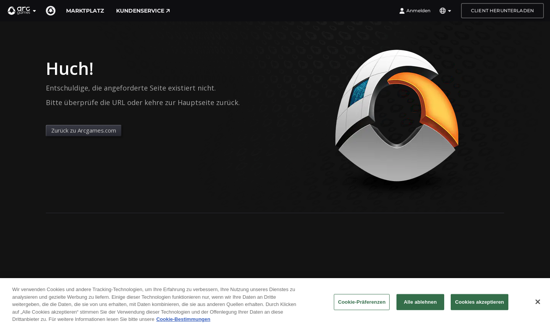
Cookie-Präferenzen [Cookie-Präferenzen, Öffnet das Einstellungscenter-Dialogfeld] (361, 305)
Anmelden (414, 11)
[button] (22, 11)
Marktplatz (85, 10)
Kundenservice (143, 10)
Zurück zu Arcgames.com (83, 130)
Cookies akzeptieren (479, 305)
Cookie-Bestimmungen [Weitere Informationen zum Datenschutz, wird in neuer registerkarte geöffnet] (183, 322)
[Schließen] (537, 304)
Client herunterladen (502, 10)
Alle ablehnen (420, 305)
